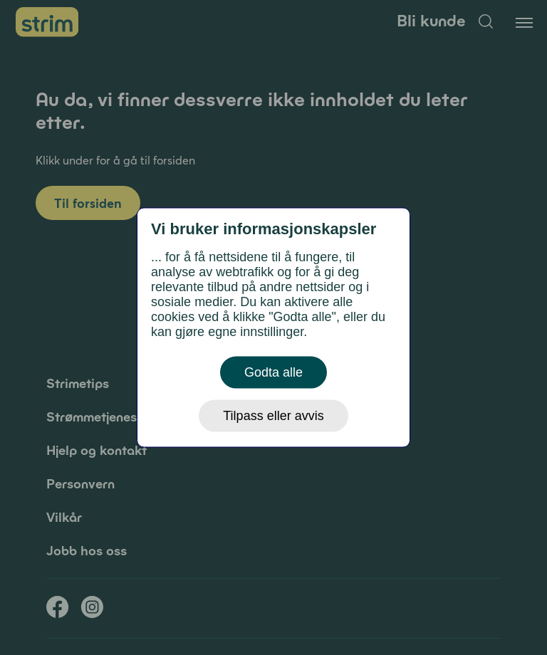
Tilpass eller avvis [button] (273, 416)
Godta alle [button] (273, 372)
